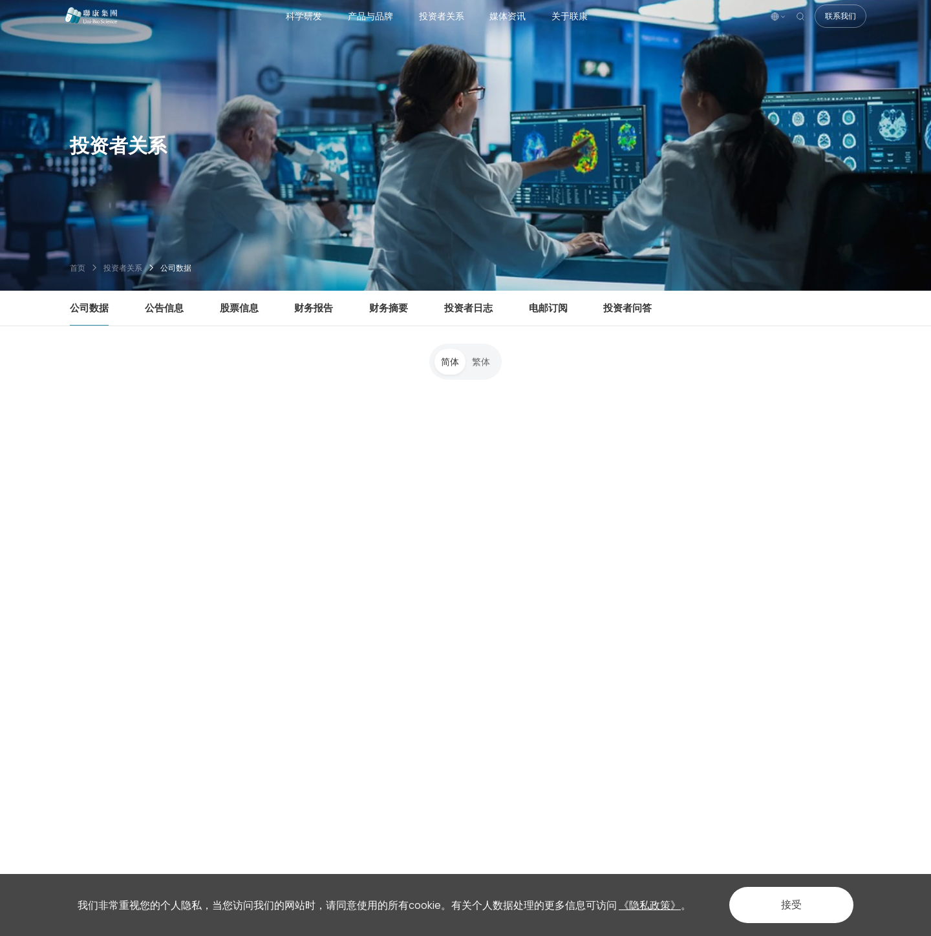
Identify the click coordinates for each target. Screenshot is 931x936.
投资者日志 (468, 307)
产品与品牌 (370, 16)
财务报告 (313, 307)
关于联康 (569, 16)
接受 (791, 904)
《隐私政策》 (650, 905)
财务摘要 (388, 307)
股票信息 (239, 307)
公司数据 (175, 267)
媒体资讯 (507, 16)
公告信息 (164, 307)
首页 (77, 267)
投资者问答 (627, 307)
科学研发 (304, 16)
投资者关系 (441, 16)
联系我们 (840, 15)
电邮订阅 (548, 307)
